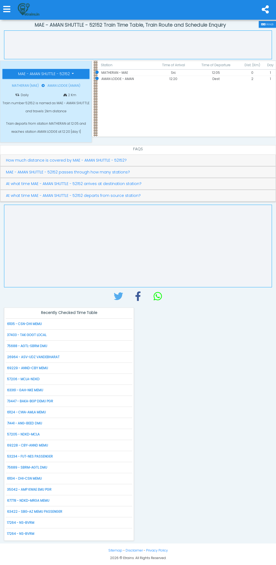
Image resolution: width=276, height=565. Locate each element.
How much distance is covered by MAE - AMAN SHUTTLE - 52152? (66, 160)
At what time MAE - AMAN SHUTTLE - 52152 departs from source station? (73, 195)
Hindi (267, 24)
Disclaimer (134, 550)
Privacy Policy (157, 550)
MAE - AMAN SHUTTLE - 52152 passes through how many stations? (68, 172)
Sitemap (115, 550)
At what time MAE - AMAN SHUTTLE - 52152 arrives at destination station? (74, 184)
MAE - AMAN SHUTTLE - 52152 (44, 73)
